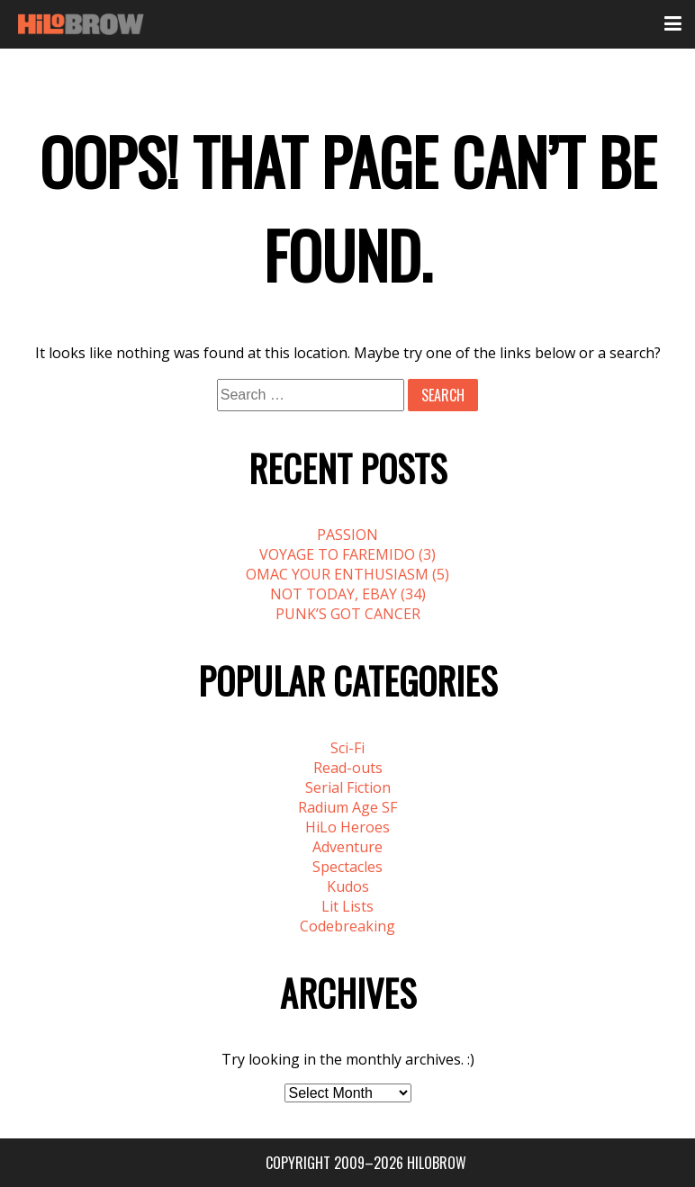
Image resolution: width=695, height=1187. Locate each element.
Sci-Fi (347, 748)
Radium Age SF (347, 807)
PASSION (347, 534)
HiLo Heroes (347, 827)
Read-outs (348, 768)
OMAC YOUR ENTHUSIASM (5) (347, 574)
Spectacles (347, 867)
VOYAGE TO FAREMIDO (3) (347, 554)
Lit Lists (347, 906)
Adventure (347, 847)
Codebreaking (347, 926)
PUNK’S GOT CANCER (347, 614)
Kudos (348, 886)
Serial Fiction (348, 787)
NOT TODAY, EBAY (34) (348, 594)
